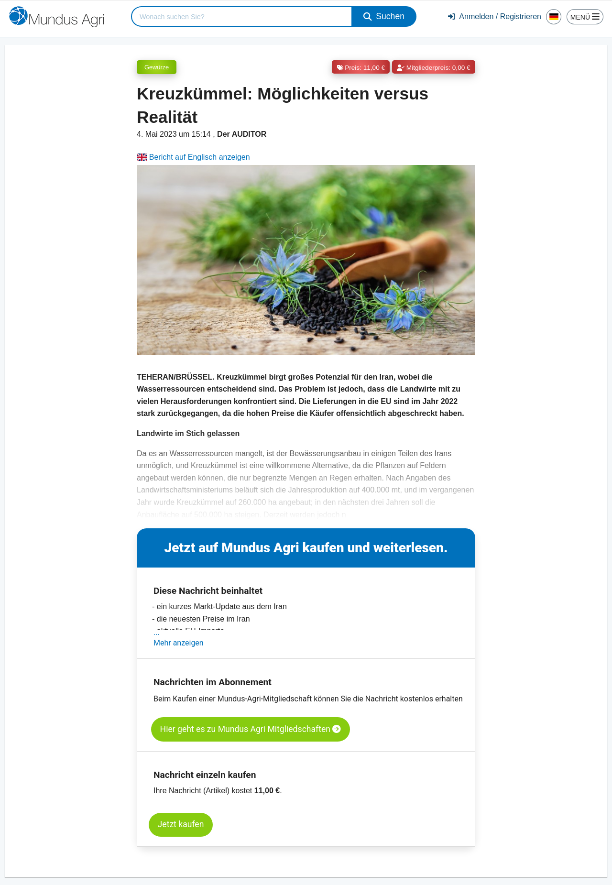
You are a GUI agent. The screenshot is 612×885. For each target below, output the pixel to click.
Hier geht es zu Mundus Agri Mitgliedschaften (250, 729)
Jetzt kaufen (181, 824)
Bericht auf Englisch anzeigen (193, 157)
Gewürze (156, 67)
